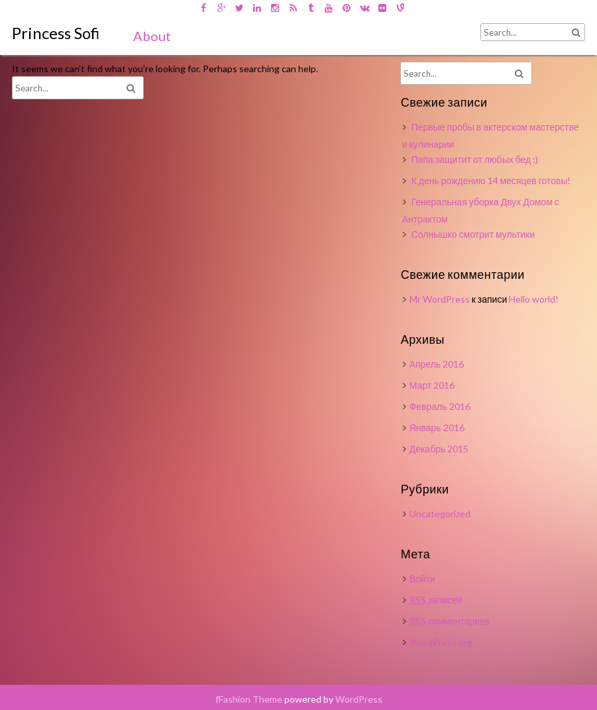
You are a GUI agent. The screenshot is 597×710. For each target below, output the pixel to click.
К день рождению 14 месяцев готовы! (491, 180)
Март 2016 (432, 385)
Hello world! (534, 299)
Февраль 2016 (439, 406)
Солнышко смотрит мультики (473, 234)
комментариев (449, 621)
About (152, 36)
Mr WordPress (439, 299)
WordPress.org (440, 642)
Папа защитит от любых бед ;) (475, 159)
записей (435, 599)
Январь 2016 (436, 427)
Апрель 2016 (436, 364)
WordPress (358, 699)
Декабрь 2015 (439, 448)
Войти (422, 578)
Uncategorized (439, 513)
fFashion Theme (248, 699)
